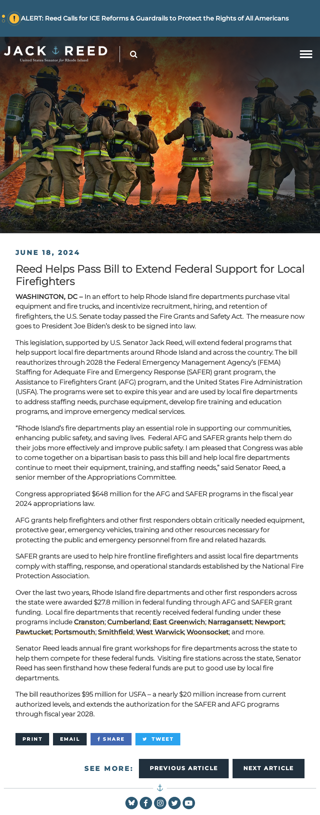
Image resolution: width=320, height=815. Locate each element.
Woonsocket (208, 632)
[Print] (32, 739)
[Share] (111, 739)
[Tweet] (157, 739)
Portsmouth (74, 632)
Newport (269, 622)
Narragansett (230, 622)
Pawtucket (33, 632)
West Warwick (160, 632)
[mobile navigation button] (306, 54)
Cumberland (128, 622)
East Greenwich (178, 622)
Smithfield (115, 632)
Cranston (89, 622)
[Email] (70, 739)
